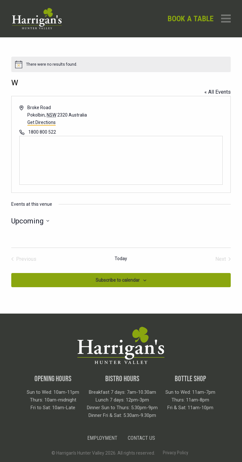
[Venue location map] (121, 160)
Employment (102, 438)
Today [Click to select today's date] (121, 258)
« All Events (217, 92)
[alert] (121, 64)
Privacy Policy (175, 452)
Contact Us (141, 438)
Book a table (191, 18)
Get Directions (41, 122)
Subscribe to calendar (118, 280)
